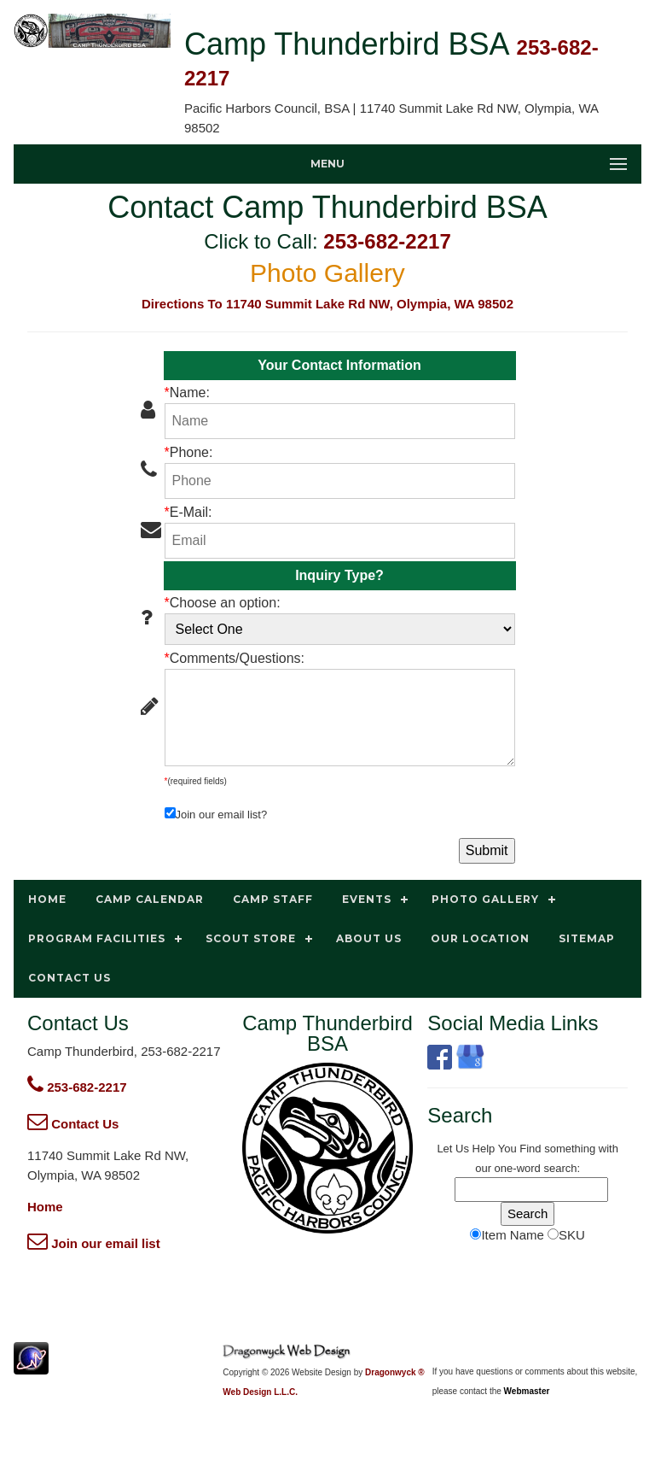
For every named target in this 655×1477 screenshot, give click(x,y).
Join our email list (93, 1243)
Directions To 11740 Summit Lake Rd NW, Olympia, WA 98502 (327, 303)
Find (530, 1148)
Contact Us (73, 1124)
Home (45, 1206)
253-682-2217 (386, 241)
